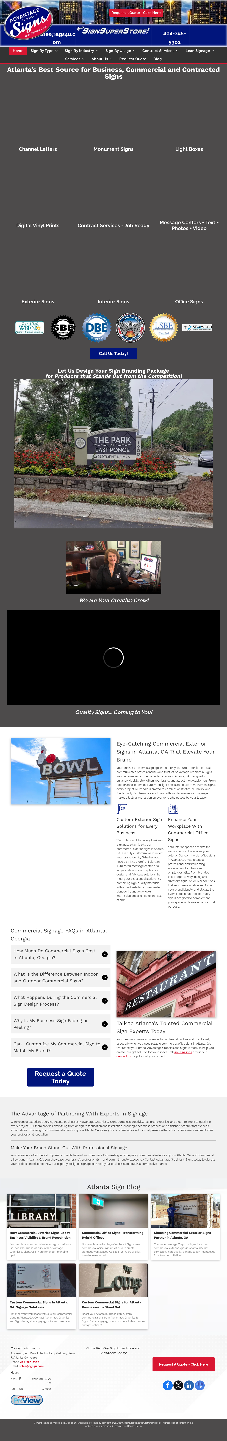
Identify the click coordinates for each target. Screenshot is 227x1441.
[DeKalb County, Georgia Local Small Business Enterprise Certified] (219, 33)
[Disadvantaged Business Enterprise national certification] (202, 33)
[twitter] (178, 1385)
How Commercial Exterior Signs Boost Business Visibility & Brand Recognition (40, 1235)
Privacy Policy (135, 1426)
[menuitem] (18, 51)
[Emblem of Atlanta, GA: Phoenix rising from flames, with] (130, 328)
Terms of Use (120, 1426)
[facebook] (168, 1385)
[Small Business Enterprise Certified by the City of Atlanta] (193, 33)
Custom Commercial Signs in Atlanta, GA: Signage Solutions (39, 1304)
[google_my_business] (200, 1385)
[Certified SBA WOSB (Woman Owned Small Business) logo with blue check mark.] (197, 328)
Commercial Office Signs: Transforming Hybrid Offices (112, 1235)
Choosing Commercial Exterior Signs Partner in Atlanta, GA (182, 1235)
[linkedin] (189, 1385)
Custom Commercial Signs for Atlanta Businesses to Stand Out (111, 1304)
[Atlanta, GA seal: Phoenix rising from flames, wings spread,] (211, 33)
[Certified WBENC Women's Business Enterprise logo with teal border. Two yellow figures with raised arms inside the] (30, 328)
